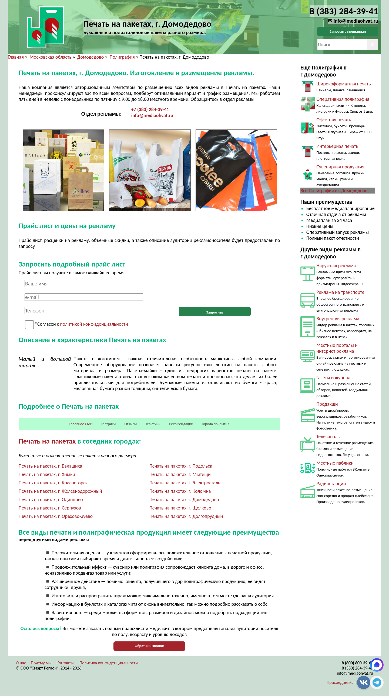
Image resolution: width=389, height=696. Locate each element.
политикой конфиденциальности (94, 324)
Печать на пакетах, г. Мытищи (180, 474)
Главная (16, 57)
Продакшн (327, 404)
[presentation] (215, 290)
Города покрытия (215, 424)
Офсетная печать (333, 120)
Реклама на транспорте (340, 292)
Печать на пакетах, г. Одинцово (51, 499)
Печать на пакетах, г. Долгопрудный (186, 516)
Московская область (50, 57)
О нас (21, 662)
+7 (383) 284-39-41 (150, 109)
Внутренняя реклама (337, 319)
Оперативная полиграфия (342, 99)
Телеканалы (328, 436)
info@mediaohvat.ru (152, 115)
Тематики (153, 424)
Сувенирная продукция (340, 167)
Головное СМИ (81, 424)
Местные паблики (335, 463)
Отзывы (130, 424)
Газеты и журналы (335, 378)
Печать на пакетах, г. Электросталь (184, 483)
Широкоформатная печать (343, 84)
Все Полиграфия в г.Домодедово (333, 191)
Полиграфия (122, 57)
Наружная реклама (336, 266)
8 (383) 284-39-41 (357, 668)
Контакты (65, 662)
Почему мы (41, 662)
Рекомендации (181, 424)
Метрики (108, 424)
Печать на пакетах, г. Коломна (180, 491)
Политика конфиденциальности (108, 662)
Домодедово (90, 57)
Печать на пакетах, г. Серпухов (50, 508)
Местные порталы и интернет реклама (336, 348)
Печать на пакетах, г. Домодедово (184, 499)
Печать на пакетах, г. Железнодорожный (60, 491)
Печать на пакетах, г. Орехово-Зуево (56, 516)
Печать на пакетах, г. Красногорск (53, 483)
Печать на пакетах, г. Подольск (180, 466)
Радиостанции (331, 484)
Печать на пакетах (47, 441)
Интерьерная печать (337, 146)
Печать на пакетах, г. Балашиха (50, 466)
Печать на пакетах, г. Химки (47, 474)
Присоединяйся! (342, 682)
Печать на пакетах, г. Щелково (180, 508)
